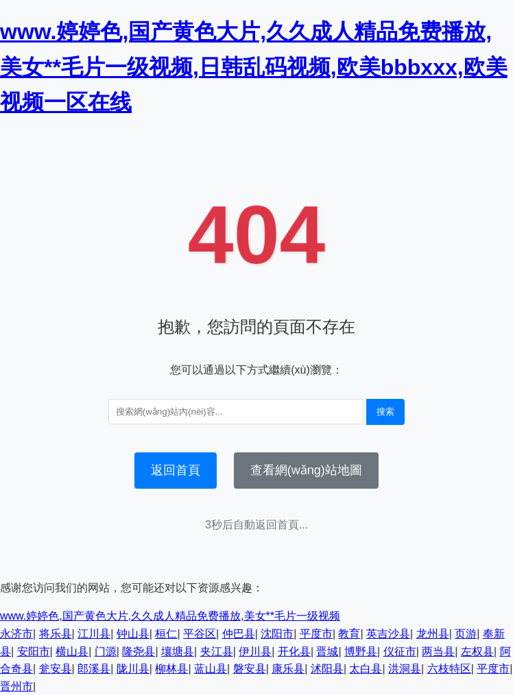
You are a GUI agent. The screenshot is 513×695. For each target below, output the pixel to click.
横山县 (72, 651)
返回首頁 (175, 470)
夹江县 (216, 651)
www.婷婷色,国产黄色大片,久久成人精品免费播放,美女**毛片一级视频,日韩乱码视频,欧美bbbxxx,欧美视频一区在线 (254, 66)
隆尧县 (138, 651)
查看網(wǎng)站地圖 (306, 470)
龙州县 (432, 633)
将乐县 (55, 633)
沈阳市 (277, 633)
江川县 (93, 633)
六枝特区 (449, 668)
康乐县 (288, 668)
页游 (466, 633)
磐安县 (249, 668)
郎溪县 (93, 668)
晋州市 (16, 686)
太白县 (365, 668)
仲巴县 (238, 633)
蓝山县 (210, 668)
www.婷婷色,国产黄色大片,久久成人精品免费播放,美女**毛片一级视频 (170, 616)
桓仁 (166, 633)
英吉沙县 (388, 633)
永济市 (16, 633)
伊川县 (255, 651)
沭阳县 (327, 668)
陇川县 (133, 668)
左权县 (477, 651)
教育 (349, 633)
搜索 (385, 411)
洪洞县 (404, 668)
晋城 (327, 651)
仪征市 (399, 651)
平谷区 (199, 633)
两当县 (438, 651)
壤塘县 (177, 651)
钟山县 (133, 633)
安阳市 (33, 651)
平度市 (316, 633)
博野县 (360, 651)
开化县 (294, 651)
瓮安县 (55, 668)
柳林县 (171, 668)
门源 (106, 651)
